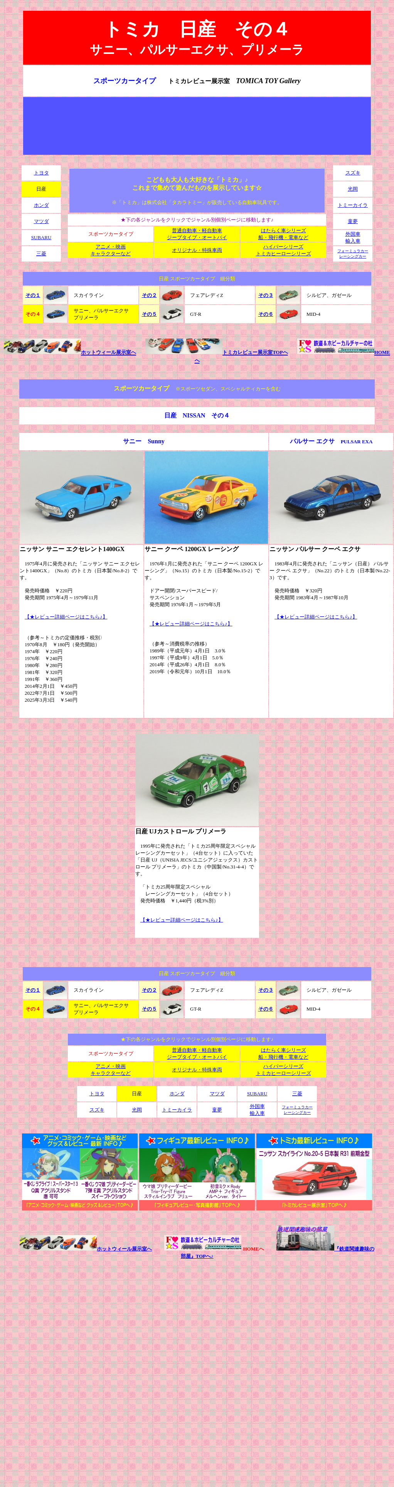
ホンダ (41, 205)
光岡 (353, 189)
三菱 (41, 253)
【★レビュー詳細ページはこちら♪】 (66, 617)
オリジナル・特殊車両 (197, 250)
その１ (32, 295)
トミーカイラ (353, 205)
